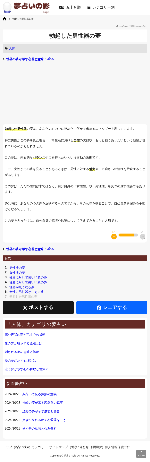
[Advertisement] (75, 92)
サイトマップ (58, 447)
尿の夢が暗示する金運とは (23, 343)
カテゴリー (39, 447)
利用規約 (97, 447)
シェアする (112, 307)
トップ (7, 447)
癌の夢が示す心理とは (20, 360)
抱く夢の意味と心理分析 (39, 428)
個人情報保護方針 (117, 447)
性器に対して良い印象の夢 (28, 277)
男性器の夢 (17, 267)
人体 (12, 48)
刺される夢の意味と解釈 (22, 352)
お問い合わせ (79, 447)
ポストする (38, 307)
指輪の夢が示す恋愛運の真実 (42, 402)
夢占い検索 (22, 447)
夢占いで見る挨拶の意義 (39, 394)
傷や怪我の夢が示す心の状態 (25, 334)
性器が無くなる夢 (21, 287)
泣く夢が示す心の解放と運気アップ (29, 369)
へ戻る (30, 59)
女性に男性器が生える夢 (26, 292)
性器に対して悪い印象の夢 (28, 282)
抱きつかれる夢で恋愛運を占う (44, 420)
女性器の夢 (17, 272)
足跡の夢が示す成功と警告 (41, 411)
